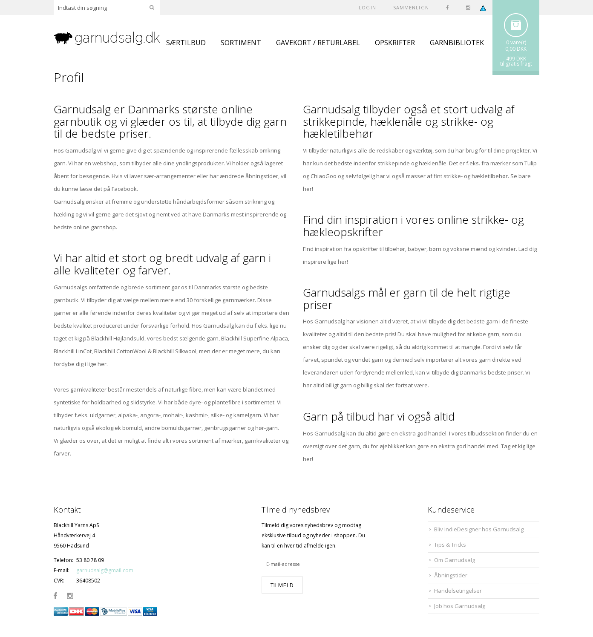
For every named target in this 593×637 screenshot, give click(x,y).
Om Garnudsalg (454, 560)
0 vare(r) (516, 42)
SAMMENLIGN (411, 7)
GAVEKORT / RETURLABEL (318, 42)
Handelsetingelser (458, 590)
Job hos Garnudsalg (459, 606)
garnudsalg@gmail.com (104, 570)
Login (367, 7)
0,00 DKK (516, 48)
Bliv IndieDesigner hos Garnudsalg (479, 529)
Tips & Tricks (450, 544)
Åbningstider (450, 575)
